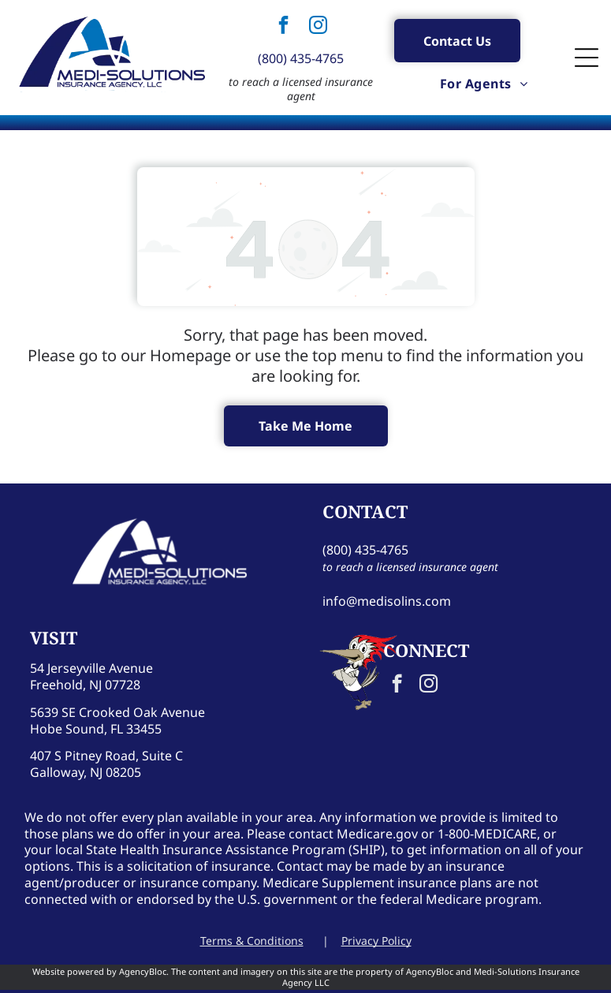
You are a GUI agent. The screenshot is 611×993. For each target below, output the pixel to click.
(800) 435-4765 (301, 58)
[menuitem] (483, 82)
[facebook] (283, 27)
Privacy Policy (376, 940)
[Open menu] (586, 57)
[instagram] (318, 27)
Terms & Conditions (252, 940)
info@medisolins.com (386, 601)
